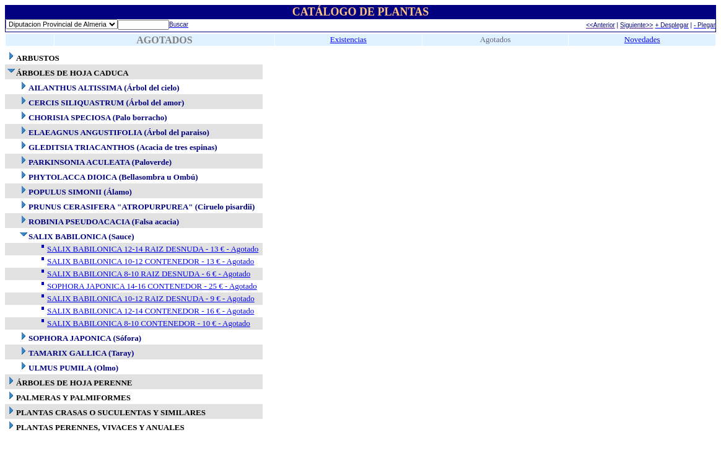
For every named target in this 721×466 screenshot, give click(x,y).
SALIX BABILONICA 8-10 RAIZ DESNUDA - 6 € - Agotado (148, 273)
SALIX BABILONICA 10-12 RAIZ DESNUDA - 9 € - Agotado (151, 298)
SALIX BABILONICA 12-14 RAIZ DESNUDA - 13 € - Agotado (152, 248)
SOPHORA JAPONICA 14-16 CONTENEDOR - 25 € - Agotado (152, 286)
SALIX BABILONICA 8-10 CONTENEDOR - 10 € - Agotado (148, 323)
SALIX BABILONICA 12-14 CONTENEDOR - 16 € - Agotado (150, 310)
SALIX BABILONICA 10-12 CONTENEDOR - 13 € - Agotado (150, 261)
